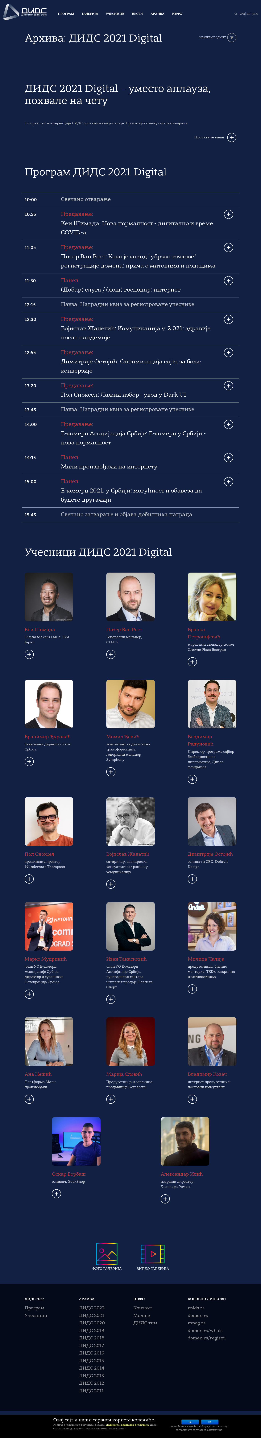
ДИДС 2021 (91, 1316)
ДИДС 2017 (91, 1346)
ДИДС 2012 (91, 1383)
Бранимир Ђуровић (48, 737)
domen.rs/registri (207, 1338)
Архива (157, 14)
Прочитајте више (209, 137)
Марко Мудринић (46, 959)
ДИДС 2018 (91, 1338)
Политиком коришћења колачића (127, 1425)
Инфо (177, 14)
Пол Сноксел (39, 854)
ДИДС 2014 (91, 1368)
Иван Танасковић (126, 959)
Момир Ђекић (122, 737)
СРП (242, 14)
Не (209, 1422)
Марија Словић (124, 1074)
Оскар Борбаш (69, 1174)
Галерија (90, 14)
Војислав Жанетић (127, 854)
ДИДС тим (145, 1323)
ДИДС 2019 (91, 1331)
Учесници (115, 14)
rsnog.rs (196, 1323)
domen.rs (198, 1316)
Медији (142, 1316)
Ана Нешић (38, 1074)
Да (190, 1422)
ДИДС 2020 (92, 1323)
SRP (248, 14)
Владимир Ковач (207, 1074)
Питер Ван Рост (124, 630)
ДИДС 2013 (91, 1376)
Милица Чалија (206, 959)
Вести (137, 14)
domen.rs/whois (205, 1331)
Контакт (142, 1308)
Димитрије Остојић (210, 854)
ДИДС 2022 (92, 1308)
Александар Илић (182, 1174)
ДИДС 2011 (91, 1391)
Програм (66, 14)
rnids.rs (196, 1308)
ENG (255, 14)
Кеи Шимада (40, 630)
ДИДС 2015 (91, 1361)
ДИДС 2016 (91, 1353)
